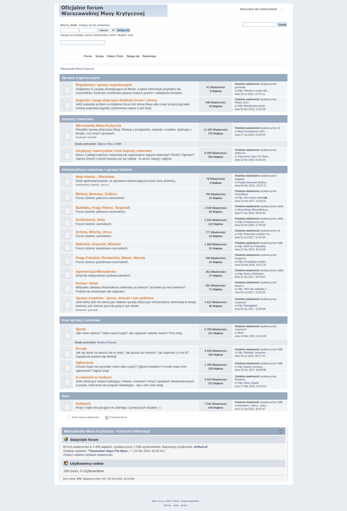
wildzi (280, 218)
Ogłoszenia (84, 363)
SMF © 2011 (173, 501)
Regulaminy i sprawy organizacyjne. (104, 85)
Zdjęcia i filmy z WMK (109, 143)
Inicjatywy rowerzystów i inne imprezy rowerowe (114, 151)
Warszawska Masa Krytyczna (98, 125)
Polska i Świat (87, 283)
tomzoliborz (241, 194)
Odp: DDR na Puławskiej (251, 246)
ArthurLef (240, 153)
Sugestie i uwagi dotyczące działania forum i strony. (116, 100)
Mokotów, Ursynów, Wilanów (98, 244)
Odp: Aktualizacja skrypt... (252, 105)
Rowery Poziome (106, 342)
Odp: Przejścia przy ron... (251, 221)
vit (278, 127)
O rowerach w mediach (94, 377)
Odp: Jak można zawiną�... (253, 197)
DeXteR (92, 137)
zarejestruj (103, 25)
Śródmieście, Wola (90, 220)
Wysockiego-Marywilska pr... (253, 209)
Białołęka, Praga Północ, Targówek (103, 208)
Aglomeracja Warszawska (96, 271)
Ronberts (240, 379)
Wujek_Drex (242, 102)
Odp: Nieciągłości (247, 305)
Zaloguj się (85, 25)
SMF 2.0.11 (158, 501)
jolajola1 (94, 184)
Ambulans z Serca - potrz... (252, 405)
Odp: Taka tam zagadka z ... (253, 288)
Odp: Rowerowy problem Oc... (254, 233)
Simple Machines (190, 501)
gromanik (240, 87)
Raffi (280, 242)
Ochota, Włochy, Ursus (94, 232)
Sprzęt (81, 329)
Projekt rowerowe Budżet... (252, 182)
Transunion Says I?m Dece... (253, 156)
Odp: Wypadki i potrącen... (252, 352)
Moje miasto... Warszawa (95, 177)
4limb (240, 332)
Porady (81, 349)
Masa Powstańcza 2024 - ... (253, 131)
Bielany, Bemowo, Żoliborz (97, 194)
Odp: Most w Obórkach (250, 273)
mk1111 (104, 184)
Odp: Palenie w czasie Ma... (253, 90)
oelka (280, 270)
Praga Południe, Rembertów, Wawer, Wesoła (110, 258)
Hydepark (83, 403)
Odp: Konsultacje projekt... (252, 261)
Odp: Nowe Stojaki (248, 382)
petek (280, 206)
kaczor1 (239, 285)
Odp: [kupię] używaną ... (251, 366)
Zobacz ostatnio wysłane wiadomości (88, 455)
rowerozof (240, 302)
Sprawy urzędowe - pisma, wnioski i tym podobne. (115, 298)
